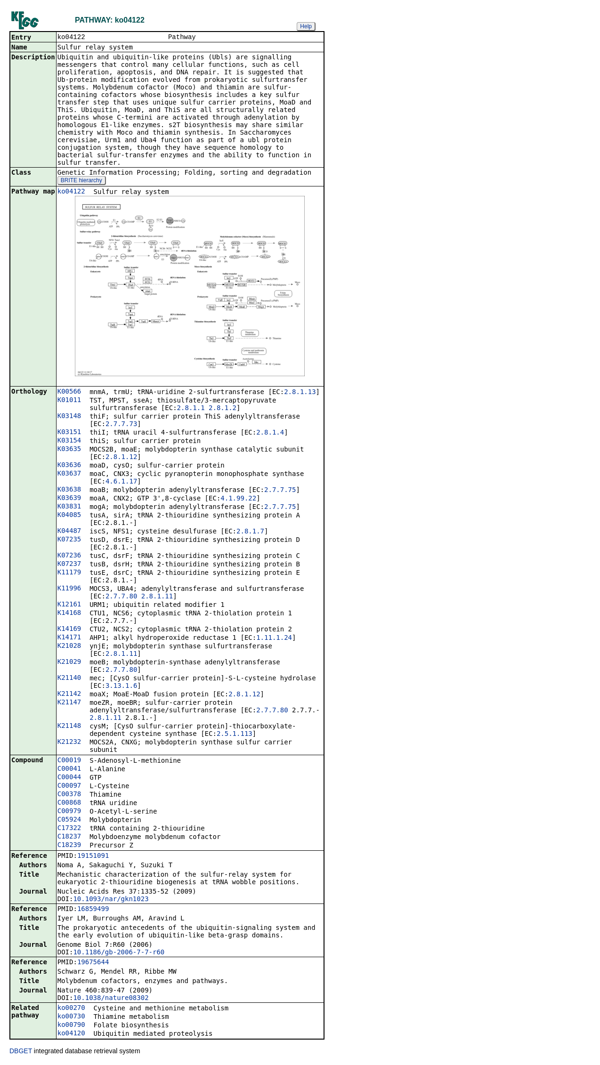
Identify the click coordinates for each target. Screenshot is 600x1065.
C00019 (69, 761)
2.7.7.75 (280, 490)
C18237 (69, 837)
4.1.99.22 (238, 499)
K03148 (69, 416)
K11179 (69, 573)
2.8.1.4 (270, 433)
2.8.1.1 (191, 408)
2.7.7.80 (121, 597)
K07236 (69, 556)
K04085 (69, 515)
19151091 (93, 856)
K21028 (69, 646)
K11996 (69, 589)
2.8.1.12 (121, 457)
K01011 (69, 400)
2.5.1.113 (234, 734)
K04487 (69, 531)
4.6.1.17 (121, 482)
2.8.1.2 (222, 408)
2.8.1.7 (250, 532)
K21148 (69, 726)
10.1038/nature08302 (110, 998)
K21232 (69, 742)
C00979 (69, 811)
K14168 (69, 613)
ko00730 (71, 1017)
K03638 (69, 490)
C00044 (69, 778)
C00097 (69, 786)
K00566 (69, 392)
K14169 (69, 629)
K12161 (69, 605)
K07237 (69, 564)
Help (306, 26)
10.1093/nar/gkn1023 (110, 900)
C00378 (69, 795)
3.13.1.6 (121, 686)
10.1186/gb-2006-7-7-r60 (118, 953)
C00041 (69, 769)
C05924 (69, 820)
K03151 (69, 432)
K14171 (69, 638)
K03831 (69, 507)
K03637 (69, 474)
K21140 (69, 678)
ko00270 (71, 1008)
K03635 (69, 449)
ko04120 (71, 1034)
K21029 (69, 662)
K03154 (69, 441)
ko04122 (71, 192)
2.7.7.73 (121, 424)
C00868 (69, 803)
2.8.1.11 (157, 597)
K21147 (69, 703)
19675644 (93, 963)
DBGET (20, 1052)
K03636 (69, 465)
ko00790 (71, 1025)
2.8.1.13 (300, 392)
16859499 (93, 909)
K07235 (69, 540)
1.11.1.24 (274, 638)
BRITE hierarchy (81, 181)
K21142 (69, 694)
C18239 (69, 845)
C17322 (69, 828)
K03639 (69, 498)
